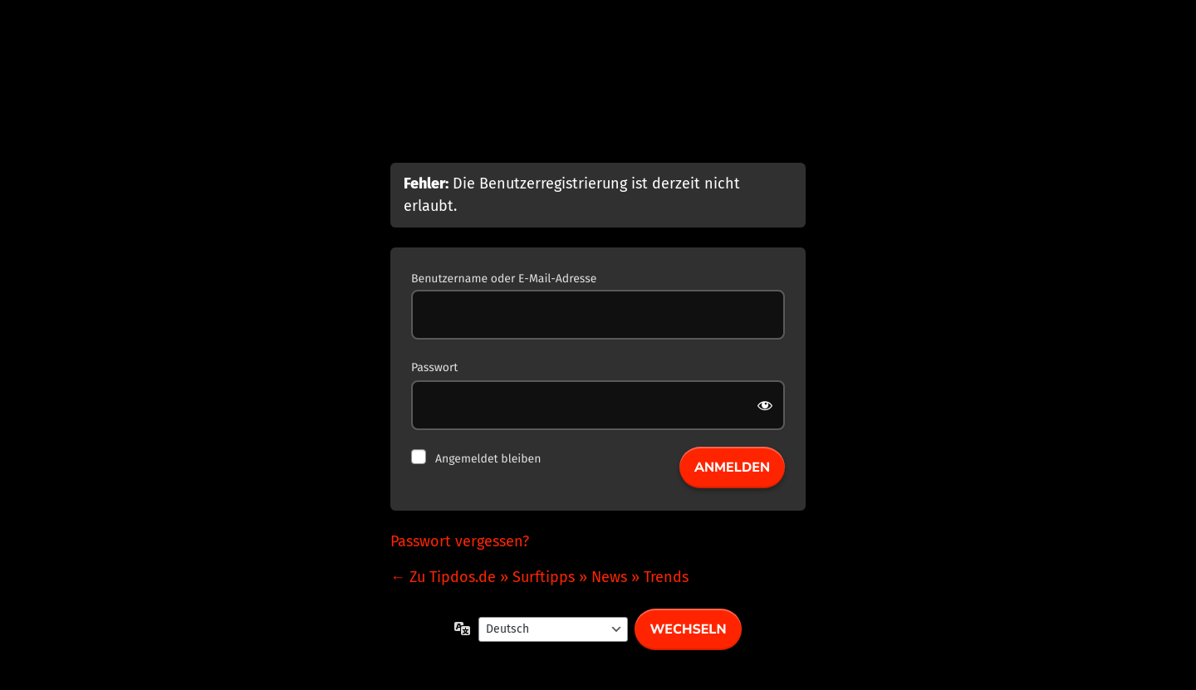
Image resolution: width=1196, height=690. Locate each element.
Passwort (434, 367)
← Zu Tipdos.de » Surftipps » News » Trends (539, 577)
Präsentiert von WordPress (598, 101)
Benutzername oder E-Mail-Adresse (503, 279)
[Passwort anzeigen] (766, 405)
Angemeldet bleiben (488, 459)
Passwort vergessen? (459, 541)
